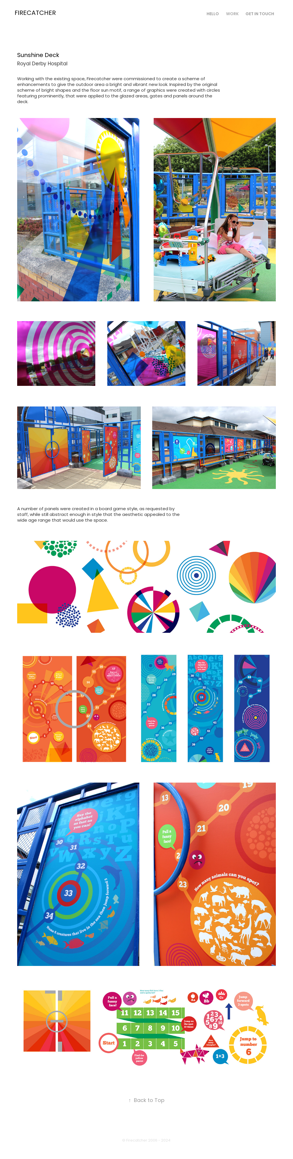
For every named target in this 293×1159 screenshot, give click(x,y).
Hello (213, 14)
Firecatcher (35, 13)
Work (232, 14)
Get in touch (260, 14)
